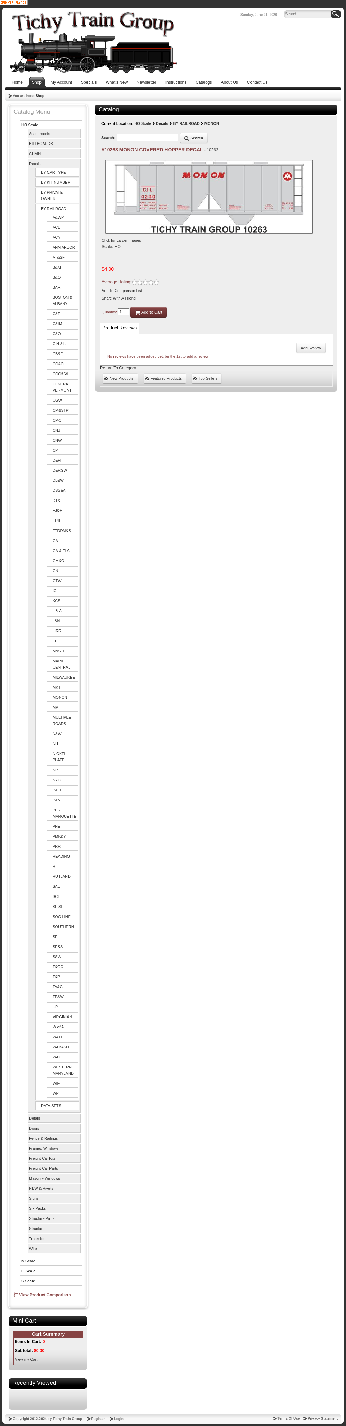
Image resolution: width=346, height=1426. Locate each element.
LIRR (57, 631)
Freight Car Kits (42, 1158)
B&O (57, 277)
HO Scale (29, 125)
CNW (57, 440)
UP (55, 1007)
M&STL (59, 651)
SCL (56, 896)
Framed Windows (44, 1148)
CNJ (56, 430)
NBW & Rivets (41, 1188)
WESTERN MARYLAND (63, 1070)
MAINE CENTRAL (61, 664)
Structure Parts (41, 1218)
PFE (56, 826)
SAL (56, 886)
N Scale (28, 1261)
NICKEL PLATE (59, 757)
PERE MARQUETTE (64, 813)
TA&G (58, 987)
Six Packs (37, 1208)
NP (55, 770)
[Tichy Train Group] (93, 42)
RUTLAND (62, 876)
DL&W (58, 480)
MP (55, 707)
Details (35, 1118)
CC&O (58, 364)
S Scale (28, 1281)
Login (119, 1419)
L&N (56, 621)
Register (98, 1419)
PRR (57, 846)
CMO (57, 420)
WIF (56, 1083)
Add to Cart (148, 312)
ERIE (57, 520)
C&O (57, 334)
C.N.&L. (59, 344)
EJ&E (57, 510)
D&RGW (60, 470)
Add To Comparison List (122, 290)
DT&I (57, 500)
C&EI (57, 314)
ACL (56, 227)
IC (54, 591)
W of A (58, 1027)
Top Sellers (205, 378)
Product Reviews (119, 327)
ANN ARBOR (64, 247)
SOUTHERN (63, 926)
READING (61, 856)
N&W (57, 734)
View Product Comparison (42, 1294)
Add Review (311, 348)
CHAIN (35, 153)
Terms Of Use (288, 1418)
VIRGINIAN (62, 1017)
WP (56, 1093)
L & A (57, 611)
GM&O (58, 561)
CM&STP (61, 410)
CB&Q (58, 354)
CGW (57, 400)
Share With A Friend (119, 298)
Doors (34, 1128)
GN (55, 571)
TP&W (58, 997)
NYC (57, 780)
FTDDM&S (62, 530)
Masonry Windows (44, 1178)
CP (55, 450)
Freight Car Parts (43, 1168)
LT (55, 641)
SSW (57, 957)
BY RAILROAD (53, 208)
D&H (57, 460)
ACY (57, 237)
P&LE (57, 790)
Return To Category (118, 368)
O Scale (28, 1271)
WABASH (61, 1047)
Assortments (39, 133)
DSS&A (59, 490)
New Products (119, 378)
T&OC (58, 967)
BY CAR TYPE (53, 172)
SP (55, 937)
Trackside (37, 1238)
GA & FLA (61, 551)
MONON (60, 697)
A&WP (58, 217)
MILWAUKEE (64, 677)
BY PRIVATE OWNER (52, 195)
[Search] (309, 14)
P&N (57, 800)
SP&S (58, 947)
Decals (35, 164)
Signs (34, 1198)
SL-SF (58, 906)
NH (55, 744)
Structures (37, 1228)
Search (193, 138)
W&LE (58, 1037)
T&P (56, 977)
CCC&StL (61, 374)
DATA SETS (51, 1106)
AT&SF (59, 257)
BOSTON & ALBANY (62, 300)
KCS (57, 601)
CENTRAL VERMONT (62, 387)
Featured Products (163, 378)
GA (55, 541)
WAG (57, 1057)
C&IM (57, 324)
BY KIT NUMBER (55, 182)
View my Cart (26, 1359)
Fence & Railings (43, 1138)
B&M (57, 267)
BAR (57, 287)
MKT (57, 687)
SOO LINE (62, 916)
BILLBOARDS (41, 143)
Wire (33, 1248)
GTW (57, 581)
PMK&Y (59, 836)
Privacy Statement (323, 1418)
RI (54, 866)
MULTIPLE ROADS (62, 720)
